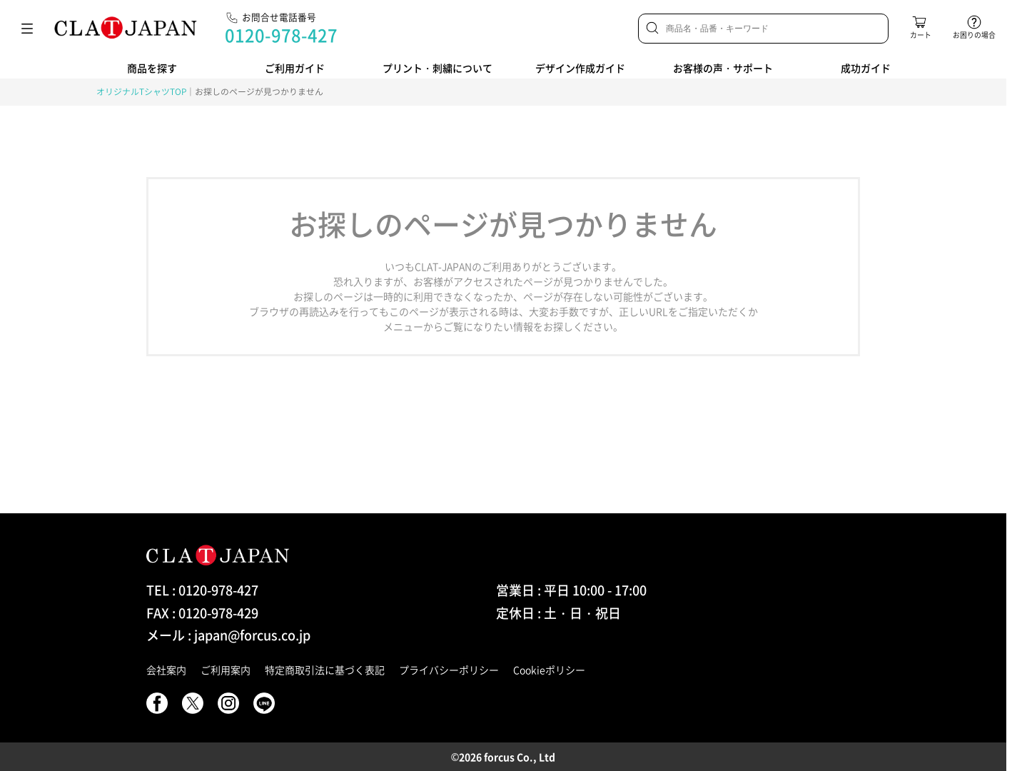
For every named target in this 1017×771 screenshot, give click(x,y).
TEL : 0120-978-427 (202, 590)
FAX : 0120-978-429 (202, 613)
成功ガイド (866, 68)
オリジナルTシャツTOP (141, 91)
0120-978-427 (281, 35)
